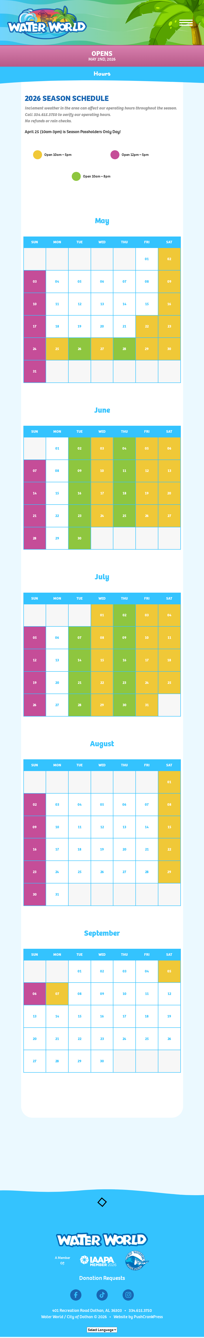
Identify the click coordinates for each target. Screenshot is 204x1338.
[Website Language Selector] (102, 1330)
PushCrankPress (148, 1317)
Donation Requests (102, 1278)
